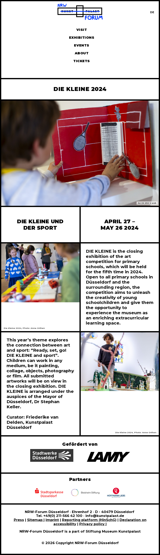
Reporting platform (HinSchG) (89, 520)
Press (19, 520)
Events (81, 45)
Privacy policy (92, 524)
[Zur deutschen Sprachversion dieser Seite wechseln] (152, 12)
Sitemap (35, 520)
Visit (81, 30)
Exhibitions (81, 38)
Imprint (52, 520)
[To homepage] (80, 12)
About (82, 53)
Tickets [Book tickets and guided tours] (81, 61)
